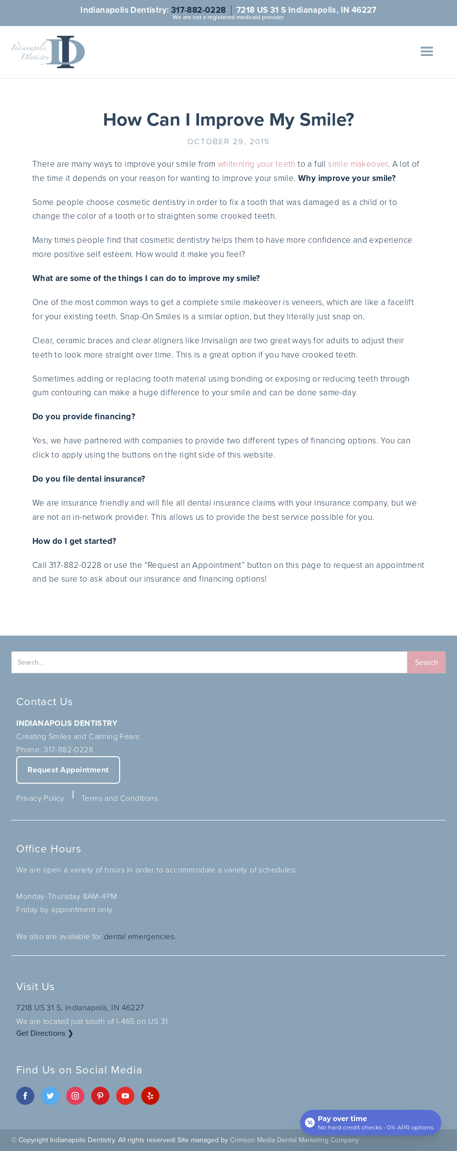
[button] (427, 52)
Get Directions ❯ (45, 1033)
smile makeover (358, 164)
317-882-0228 (198, 10)
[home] (48, 52)
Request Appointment (68, 769)
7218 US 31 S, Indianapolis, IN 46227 (80, 1007)
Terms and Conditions (119, 798)
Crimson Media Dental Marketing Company (294, 1140)
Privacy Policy (40, 798)
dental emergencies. (140, 936)
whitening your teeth (257, 164)
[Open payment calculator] (370, 1122)
